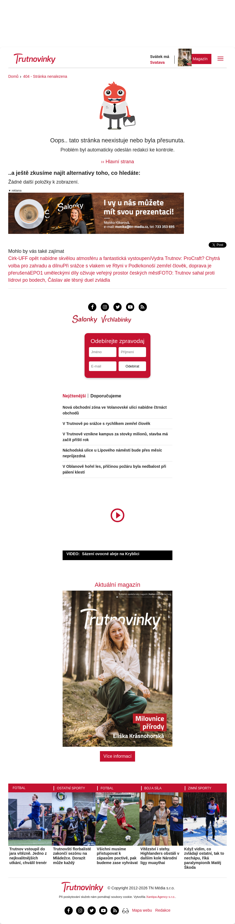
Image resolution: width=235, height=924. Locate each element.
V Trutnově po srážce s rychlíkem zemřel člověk (106, 423)
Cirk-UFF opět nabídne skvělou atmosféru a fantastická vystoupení (79, 258)
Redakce (162, 910)
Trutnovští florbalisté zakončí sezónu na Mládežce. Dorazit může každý (72, 856)
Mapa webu (142, 910)
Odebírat (132, 366)
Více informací (117, 756)
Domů (13, 76)
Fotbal (19, 788)
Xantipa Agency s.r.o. (160, 896)
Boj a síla (153, 788)
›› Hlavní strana (117, 161)
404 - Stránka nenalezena (45, 76)
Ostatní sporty (71, 788)
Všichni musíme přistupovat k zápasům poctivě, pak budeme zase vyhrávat (117, 856)
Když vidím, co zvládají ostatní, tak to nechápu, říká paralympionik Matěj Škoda (204, 858)
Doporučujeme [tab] (105, 396)
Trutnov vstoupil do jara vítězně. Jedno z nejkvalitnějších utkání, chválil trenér (28, 856)
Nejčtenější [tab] (74, 396)
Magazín (200, 59)
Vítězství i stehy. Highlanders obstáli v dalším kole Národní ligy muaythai (160, 856)
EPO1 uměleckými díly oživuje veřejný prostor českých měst (94, 273)
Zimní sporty (199, 788)
